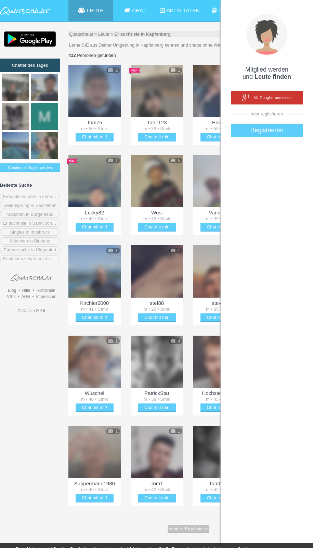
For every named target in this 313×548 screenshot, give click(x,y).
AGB (25, 296)
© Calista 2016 (31, 310)
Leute (103, 34)
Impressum (46, 296)
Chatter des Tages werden (30, 167)
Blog (12, 290)
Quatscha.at (81, 34)
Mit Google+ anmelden (266, 98)
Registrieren (266, 130)
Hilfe (26, 290)
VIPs (11, 296)
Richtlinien (45, 290)
